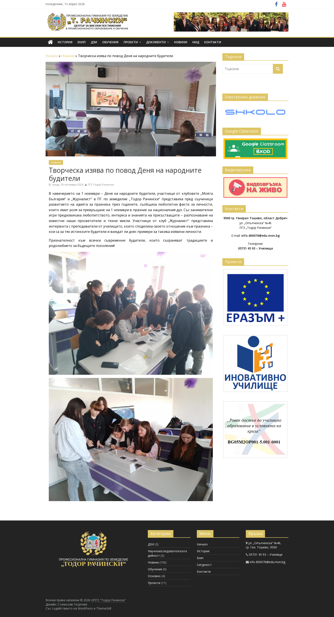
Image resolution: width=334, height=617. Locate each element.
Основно (154, 576)
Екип (82, 42)
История (65, 42)
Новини (180, 42)
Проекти (131, 42)
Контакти (212, 42)
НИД (195, 42)
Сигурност (204, 565)
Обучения (110, 42)
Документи (156, 42)
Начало (52, 55)
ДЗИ (94, 42)
